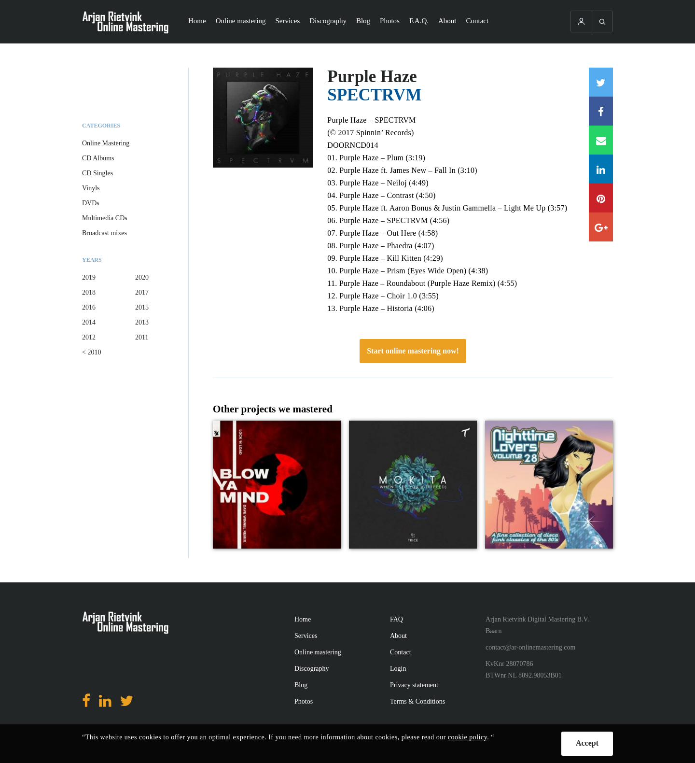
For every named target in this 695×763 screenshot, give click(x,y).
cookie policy (467, 737)
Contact (477, 21)
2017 (142, 292)
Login (398, 668)
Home (197, 21)
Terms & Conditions (417, 701)
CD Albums (98, 158)
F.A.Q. (419, 21)
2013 (142, 322)
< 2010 (91, 352)
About (447, 21)
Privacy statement (414, 685)
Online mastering (241, 21)
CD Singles (97, 173)
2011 (141, 337)
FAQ (396, 619)
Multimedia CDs (104, 218)
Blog (363, 21)
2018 (89, 292)
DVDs (90, 203)
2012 (89, 337)
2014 (89, 322)
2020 (142, 277)
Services (287, 21)
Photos (390, 21)
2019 (89, 277)
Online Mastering (105, 143)
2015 (142, 307)
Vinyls (91, 188)
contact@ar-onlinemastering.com (530, 647)
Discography (328, 21)
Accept (587, 743)
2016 (89, 307)
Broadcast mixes (104, 233)
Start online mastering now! (413, 351)
